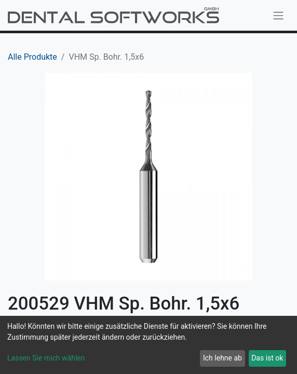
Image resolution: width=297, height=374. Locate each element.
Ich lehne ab (222, 358)
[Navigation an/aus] (278, 15)
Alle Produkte (32, 57)
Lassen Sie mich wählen (46, 358)
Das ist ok (267, 358)
